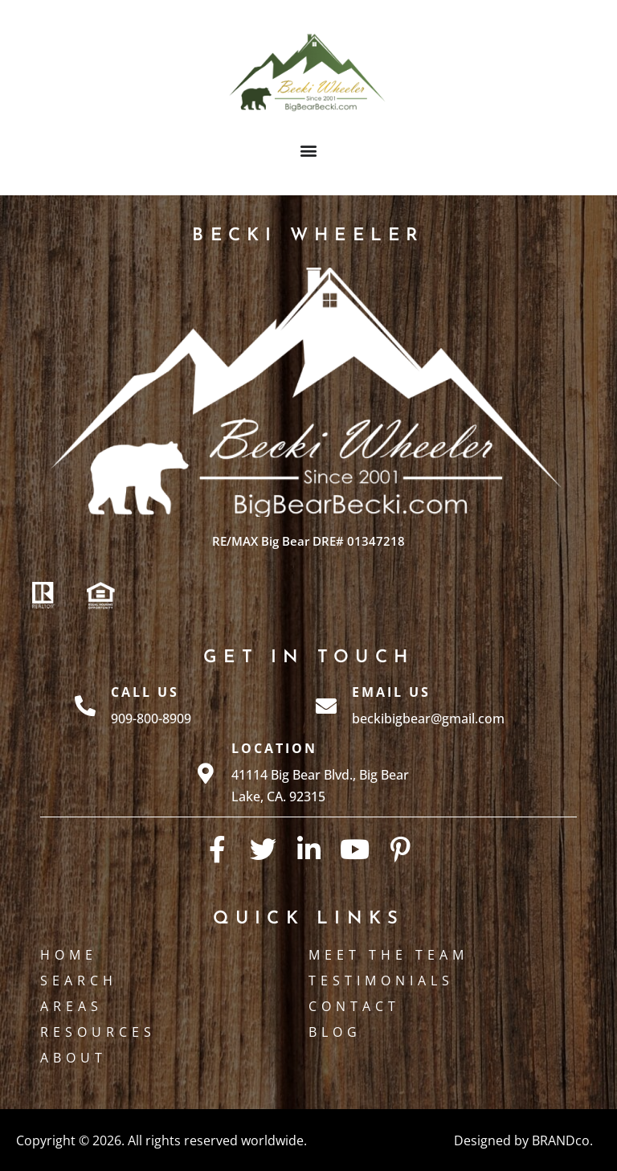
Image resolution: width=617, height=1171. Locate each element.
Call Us (145, 692)
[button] (309, 150)
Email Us (391, 692)
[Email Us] (326, 705)
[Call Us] (85, 705)
